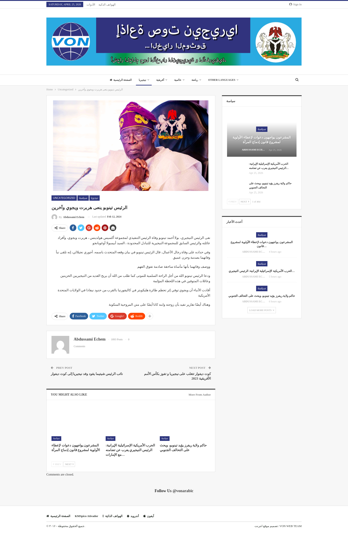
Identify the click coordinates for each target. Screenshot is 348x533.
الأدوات (91, 4)
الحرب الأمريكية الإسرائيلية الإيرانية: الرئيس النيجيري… (262, 271)
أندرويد (133, 516)
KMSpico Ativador (86, 516)
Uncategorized (64, 198)
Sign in (295, 4)
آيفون (148, 516)
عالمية (178, 79)
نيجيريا (141, 79)
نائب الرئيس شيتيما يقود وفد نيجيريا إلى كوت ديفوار (87, 374)
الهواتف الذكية (107, 4)
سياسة (83, 198)
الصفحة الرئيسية (119, 79)
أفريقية (160, 79)
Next (69, 464)
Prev (57, 464)
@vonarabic (183, 491)
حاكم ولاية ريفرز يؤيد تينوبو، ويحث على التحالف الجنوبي (261, 295)
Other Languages (223, 79)
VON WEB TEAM (290, 526)
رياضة (196, 79)
